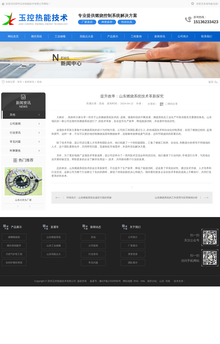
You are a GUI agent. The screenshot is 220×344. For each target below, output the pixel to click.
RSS (136, 281)
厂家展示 (133, 245)
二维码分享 (171, 103)
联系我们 (206, 36)
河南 (167, 281)
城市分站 (152, 281)
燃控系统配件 (14, 245)
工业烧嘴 (60, 36)
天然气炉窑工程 (14, 254)
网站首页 (13, 36)
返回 (212, 81)
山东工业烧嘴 (54, 245)
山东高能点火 (54, 254)
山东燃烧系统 (54, 237)
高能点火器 (86, 36)
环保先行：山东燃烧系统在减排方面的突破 (89, 197)
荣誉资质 (133, 254)
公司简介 (183, 36)
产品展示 (112, 36)
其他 (39, 81)
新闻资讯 (159, 36)
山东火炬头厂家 (23, 200)
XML (143, 281)
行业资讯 (93, 254)
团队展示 (133, 262)
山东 (161, 281)
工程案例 (136, 36)
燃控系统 (36, 36)
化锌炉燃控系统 (14, 262)
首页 (19, 81)
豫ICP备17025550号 (110, 281)
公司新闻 (93, 245)
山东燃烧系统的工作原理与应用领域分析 (176, 197)
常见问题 (93, 262)
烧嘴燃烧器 (14, 237)
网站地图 (127, 281)
